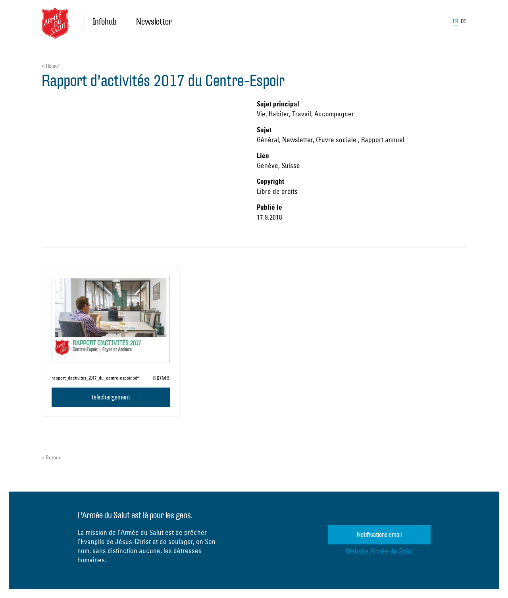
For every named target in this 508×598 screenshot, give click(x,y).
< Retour (51, 66)
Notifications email (379, 534)
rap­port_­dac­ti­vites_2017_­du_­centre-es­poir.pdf (95, 378)
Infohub (104, 21)
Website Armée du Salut (379, 551)
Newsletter (154, 21)
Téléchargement (110, 397)
